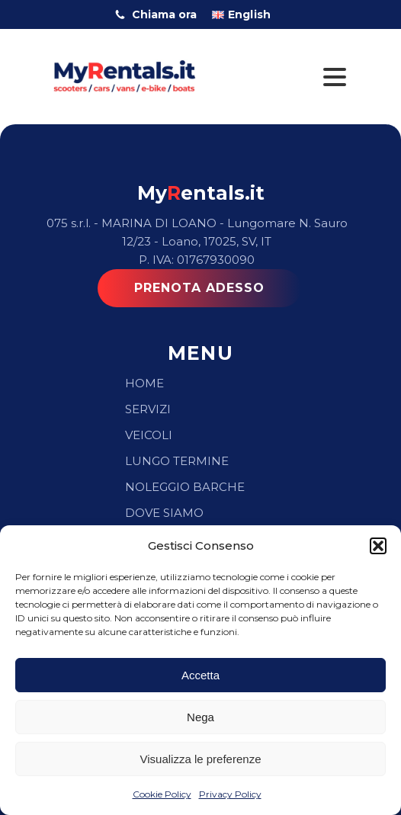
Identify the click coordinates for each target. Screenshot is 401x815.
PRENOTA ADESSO (199, 288)
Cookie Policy (162, 794)
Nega (200, 717)
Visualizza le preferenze (200, 758)
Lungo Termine (177, 461)
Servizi (148, 409)
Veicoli (148, 435)
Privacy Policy (230, 794)
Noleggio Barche (185, 487)
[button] (378, 545)
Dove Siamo (164, 512)
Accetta (200, 675)
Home (144, 383)
